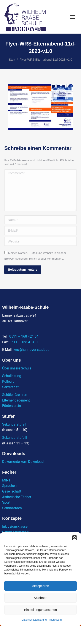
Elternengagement (16, 400)
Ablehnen (40, 598)
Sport (6, 502)
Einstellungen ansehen (40, 609)
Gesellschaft (11, 491)
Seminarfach (12, 508)
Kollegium (9, 381)
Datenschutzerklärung (34, 619)
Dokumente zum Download (23, 462)
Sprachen (9, 486)
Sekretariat (10, 387)
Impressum (55, 619)
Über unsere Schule (16, 368)
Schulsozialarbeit (15, 532)
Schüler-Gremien (14, 395)
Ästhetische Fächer (16, 497)
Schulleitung (11, 376)
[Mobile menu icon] (72, 17)
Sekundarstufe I (14, 424)
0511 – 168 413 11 (24, 342)
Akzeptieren (40, 586)
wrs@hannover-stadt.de (31, 350)
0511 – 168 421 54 (23, 336)
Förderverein (11, 406)
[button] (74, 538)
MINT (6, 480)
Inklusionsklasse (14, 526)
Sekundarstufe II (14, 438)
